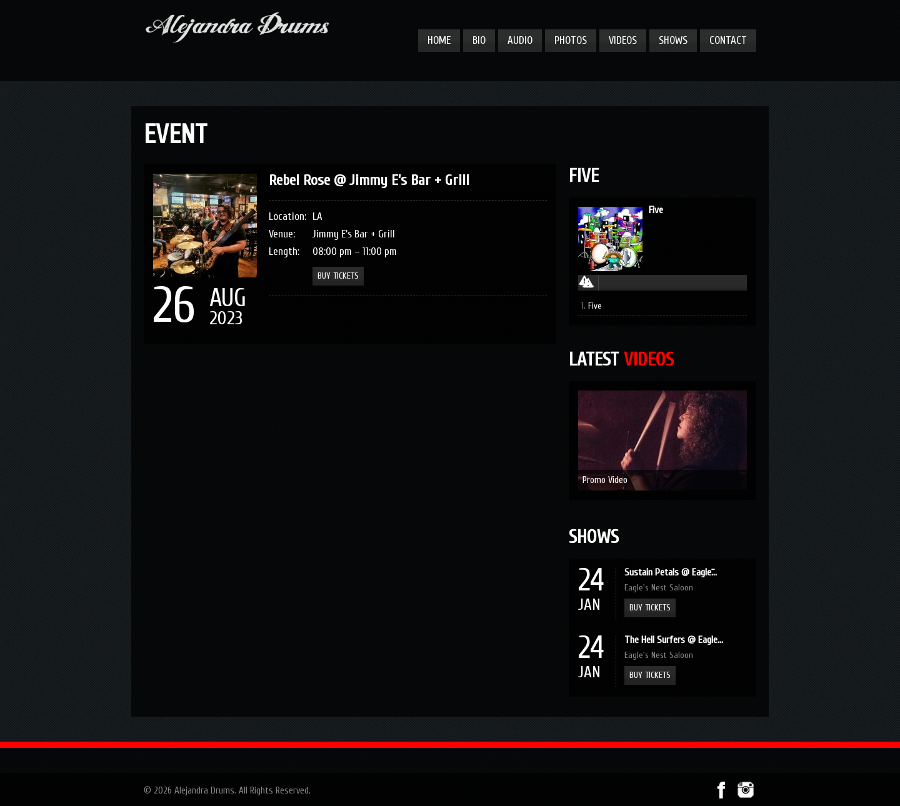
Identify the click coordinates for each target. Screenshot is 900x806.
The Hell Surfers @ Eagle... (673, 639)
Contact (728, 40)
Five (656, 210)
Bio (479, 40)
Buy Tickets (650, 607)
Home (439, 40)
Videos (623, 40)
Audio (520, 40)
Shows (673, 40)
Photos (570, 40)
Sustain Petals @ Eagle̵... (670, 572)
